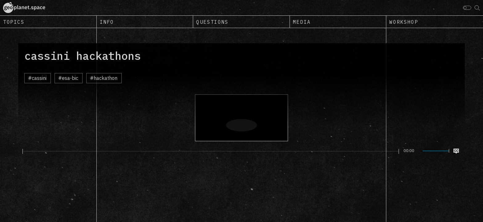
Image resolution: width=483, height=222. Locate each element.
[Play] (19, 151)
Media (302, 22)
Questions (212, 22)
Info (107, 22)
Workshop (403, 22)
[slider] (210, 151)
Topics (14, 22)
